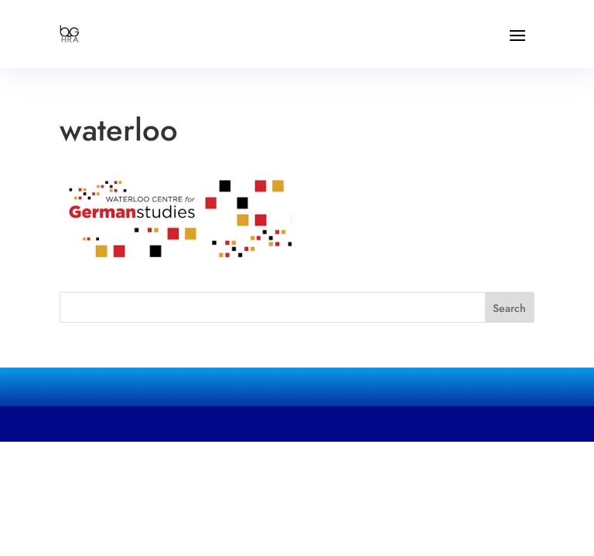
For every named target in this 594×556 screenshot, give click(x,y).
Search (509, 308)
